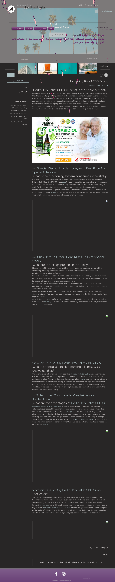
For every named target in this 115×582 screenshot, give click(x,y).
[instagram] (56, 23)
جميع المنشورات (102, 66)
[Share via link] (93, 547)
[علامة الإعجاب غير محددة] (106, 547)
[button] (96, 11)
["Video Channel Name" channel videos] (57, 70)
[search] (18, 66)
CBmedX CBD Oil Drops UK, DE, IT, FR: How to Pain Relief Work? (18, 116)
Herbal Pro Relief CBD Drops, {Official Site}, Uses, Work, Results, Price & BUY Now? (18, 108)
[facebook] (50, 23)
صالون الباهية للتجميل (35, 7)
